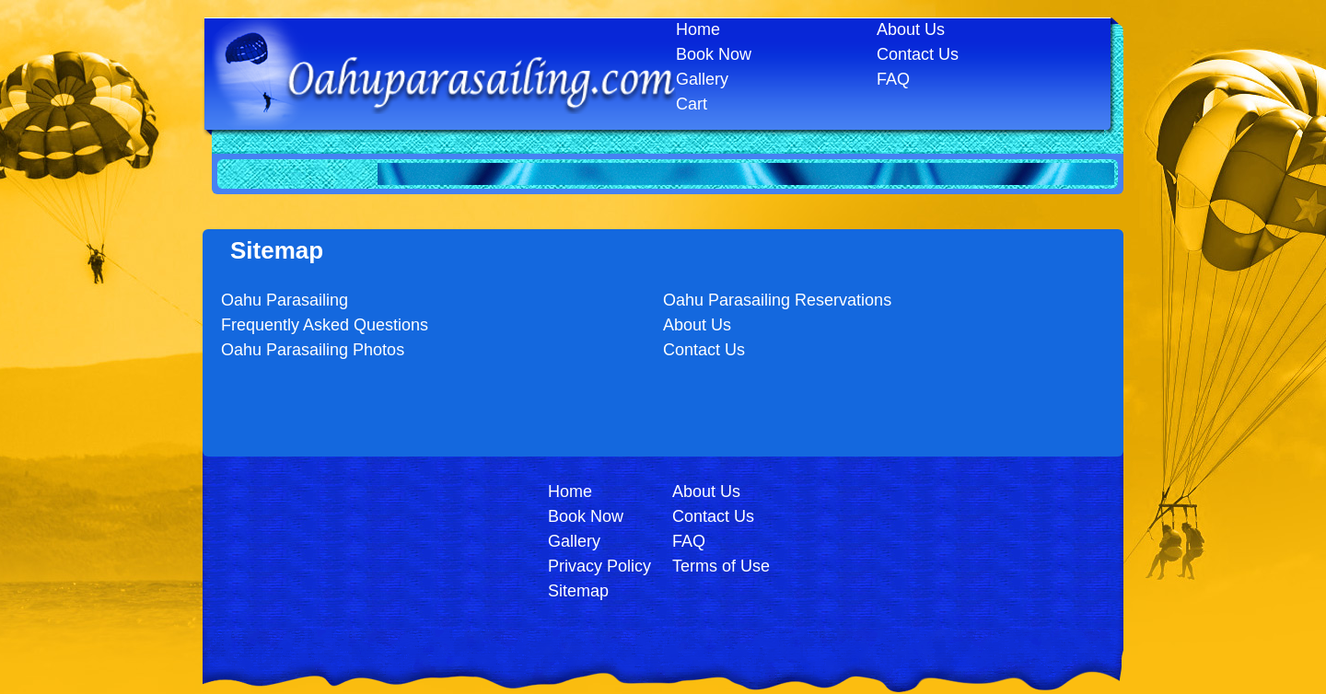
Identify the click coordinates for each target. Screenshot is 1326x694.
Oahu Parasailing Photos (312, 350)
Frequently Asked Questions (324, 325)
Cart (691, 104)
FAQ (893, 79)
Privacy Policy (599, 566)
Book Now (713, 54)
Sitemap (578, 591)
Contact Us (918, 54)
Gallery (702, 79)
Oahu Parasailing (284, 300)
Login (659, 622)
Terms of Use (721, 566)
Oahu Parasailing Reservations (777, 300)
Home (698, 29)
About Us (911, 29)
